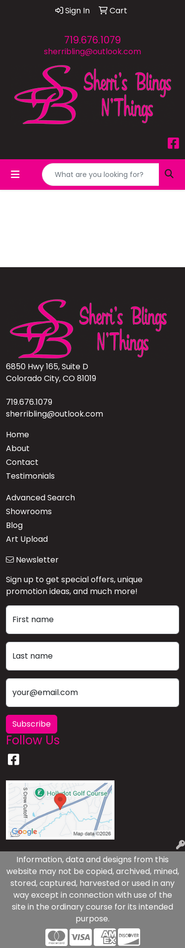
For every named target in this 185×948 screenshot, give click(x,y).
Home (17, 434)
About (18, 448)
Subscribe (31, 724)
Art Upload (27, 539)
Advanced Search (40, 497)
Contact (22, 462)
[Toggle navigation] (15, 174)
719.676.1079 (92, 40)
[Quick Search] (100, 174)
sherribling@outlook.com (92, 51)
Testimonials (30, 476)
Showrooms (29, 511)
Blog (14, 525)
